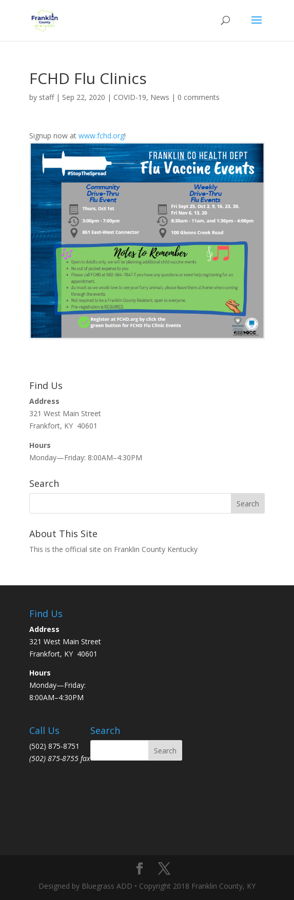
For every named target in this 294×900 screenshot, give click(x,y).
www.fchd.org (101, 135)
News (159, 97)
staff (46, 97)
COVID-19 (129, 97)
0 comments (199, 97)
